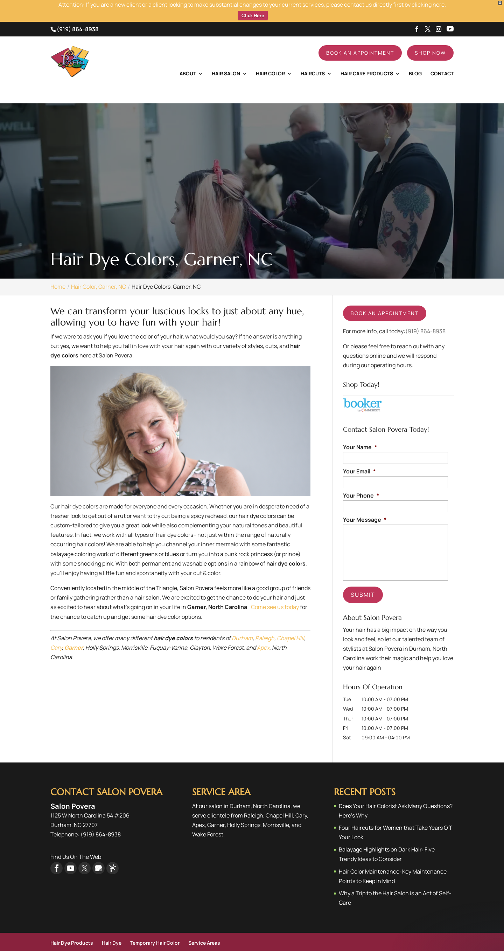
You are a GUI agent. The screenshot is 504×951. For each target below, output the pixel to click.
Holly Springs (243, 810)
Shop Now (430, 38)
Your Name (360, 433)
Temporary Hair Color (155, 928)
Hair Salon (226, 59)
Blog (415, 59)
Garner (216, 810)
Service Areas (204, 928)
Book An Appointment (360, 38)
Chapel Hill (290, 624)
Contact (442, 59)
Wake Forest (207, 820)
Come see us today (275, 592)
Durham (242, 624)
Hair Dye (111, 928)
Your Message (364, 505)
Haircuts (313, 59)
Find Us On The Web (75, 842)
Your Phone (361, 481)
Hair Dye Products (71, 928)
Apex (263, 633)
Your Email (359, 457)
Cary (56, 633)
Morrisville (276, 810)
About (188, 59)
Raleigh (264, 624)
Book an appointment (385, 298)
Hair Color (270, 59)
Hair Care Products (367, 59)
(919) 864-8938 (78, 15)
